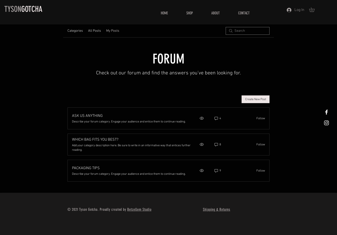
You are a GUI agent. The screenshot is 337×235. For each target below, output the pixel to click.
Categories (75, 31)
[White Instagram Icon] (326, 123)
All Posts (94, 31)
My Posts (112, 31)
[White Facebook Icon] (326, 112)
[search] (248, 31)
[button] (314, 9)
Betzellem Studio (139, 209)
